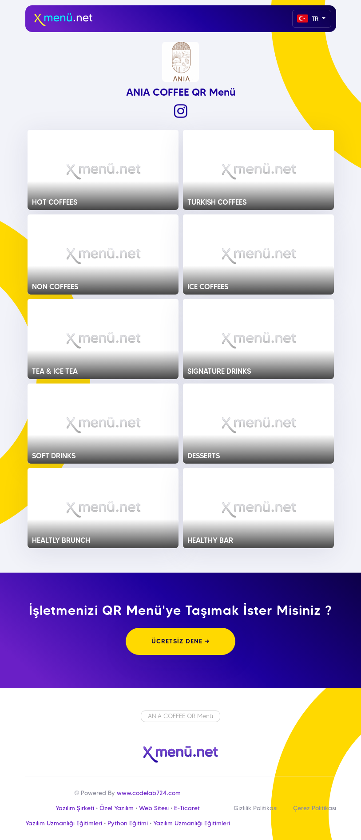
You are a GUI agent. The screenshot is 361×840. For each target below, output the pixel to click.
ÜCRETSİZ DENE (180, 641)
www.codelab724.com (149, 793)
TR (308, 18)
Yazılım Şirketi (75, 808)
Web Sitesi (154, 808)
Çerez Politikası (314, 808)
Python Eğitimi (127, 823)
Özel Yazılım (116, 808)
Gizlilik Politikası (256, 808)
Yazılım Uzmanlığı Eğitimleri (63, 823)
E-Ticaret (187, 808)
